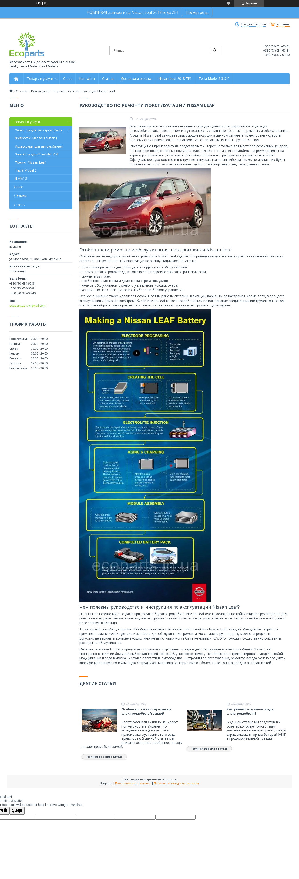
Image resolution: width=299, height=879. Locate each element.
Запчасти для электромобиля (38, 130)
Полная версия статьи (104, 757)
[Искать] (214, 50)
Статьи (108, 79)
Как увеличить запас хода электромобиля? (250, 711)
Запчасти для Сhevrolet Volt (37, 154)
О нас (67, 79)
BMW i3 (21, 178)
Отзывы (20, 196)
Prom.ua (171, 779)
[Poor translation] (17, 811)
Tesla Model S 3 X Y (214, 79)
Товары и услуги (40, 79)
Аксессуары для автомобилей (39, 146)
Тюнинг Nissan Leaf (30, 162)
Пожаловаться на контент (133, 783)
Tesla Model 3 (26, 170)
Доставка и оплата (136, 79)
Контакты (87, 79)
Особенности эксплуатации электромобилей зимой (146, 711)
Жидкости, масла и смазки (36, 138)
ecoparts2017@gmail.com (27, 305)
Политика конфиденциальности (176, 783)
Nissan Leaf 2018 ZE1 (175, 79)
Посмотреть (197, 12)
